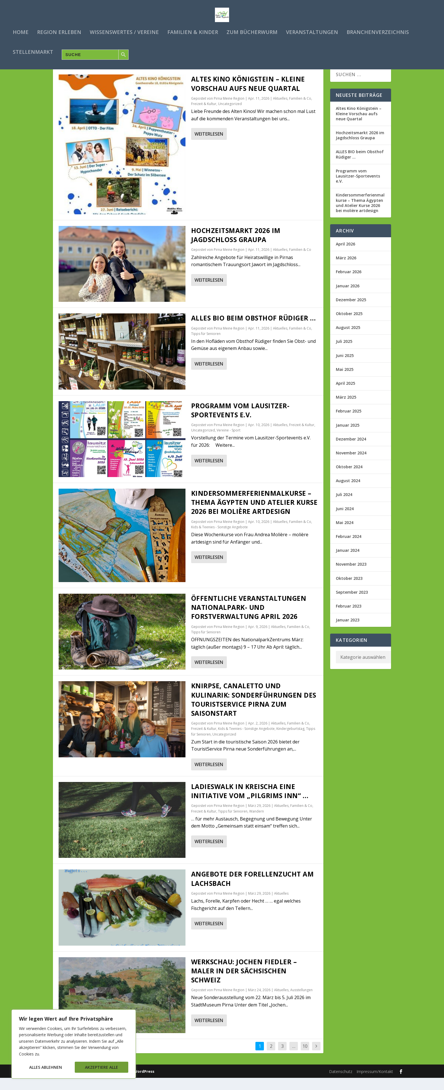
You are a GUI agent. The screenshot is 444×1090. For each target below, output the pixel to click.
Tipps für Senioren (206, 345)
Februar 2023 (348, 618)
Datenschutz (340, 1083)
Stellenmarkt (33, 51)
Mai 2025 (344, 381)
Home (21, 31)
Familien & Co (300, 110)
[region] (73, 1044)
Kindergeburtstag (290, 740)
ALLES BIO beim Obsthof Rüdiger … (253, 330)
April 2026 (345, 256)
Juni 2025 (345, 367)
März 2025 (346, 409)
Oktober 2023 (349, 590)
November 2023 (351, 576)
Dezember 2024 (351, 451)
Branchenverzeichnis (378, 31)
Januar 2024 (347, 562)
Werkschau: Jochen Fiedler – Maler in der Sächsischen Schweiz (244, 982)
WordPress (144, 1083)
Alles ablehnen (45, 1067)
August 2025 (348, 339)
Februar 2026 (348, 284)
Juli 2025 (344, 353)
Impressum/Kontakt (375, 1083)
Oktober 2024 (349, 479)
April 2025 (345, 395)
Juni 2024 (345, 520)
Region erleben (59, 31)
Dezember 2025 (351, 311)
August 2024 (348, 492)
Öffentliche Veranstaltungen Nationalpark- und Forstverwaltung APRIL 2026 (248, 619)
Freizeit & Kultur (203, 116)
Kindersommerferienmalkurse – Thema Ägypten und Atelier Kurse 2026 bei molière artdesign (254, 514)
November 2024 (351, 464)
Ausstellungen (301, 1002)
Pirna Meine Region (229, 110)
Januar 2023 (347, 632)
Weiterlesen (209, 146)
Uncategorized (230, 116)
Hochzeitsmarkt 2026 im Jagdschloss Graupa (236, 247)
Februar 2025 (348, 423)
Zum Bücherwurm (252, 31)
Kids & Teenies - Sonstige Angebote (219, 539)
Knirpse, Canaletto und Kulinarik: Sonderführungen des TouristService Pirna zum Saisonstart (253, 711)
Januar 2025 (347, 437)
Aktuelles (280, 110)
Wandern (256, 823)
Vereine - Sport (228, 442)
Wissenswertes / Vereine (124, 31)
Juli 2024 (344, 506)
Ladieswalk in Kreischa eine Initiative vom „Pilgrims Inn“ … (250, 803)
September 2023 (352, 604)
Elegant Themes (84, 1083)
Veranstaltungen (312, 31)
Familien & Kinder (192, 31)
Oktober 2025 (349, 325)
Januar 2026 (347, 297)
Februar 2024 (348, 548)
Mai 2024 (344, 534)
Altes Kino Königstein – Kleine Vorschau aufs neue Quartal (248, 96)
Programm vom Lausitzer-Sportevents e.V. (240, 422)
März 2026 (346, 270)
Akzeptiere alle (101, 1067)
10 (305, 1058)
